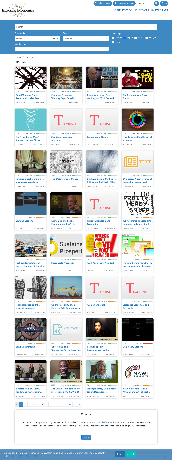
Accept (130, 454)
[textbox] (62, 49)
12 (70, 404)
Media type (20, 44)
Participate (159, 10)
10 (59, 404)
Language (117, 33)
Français (152, 38)
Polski (117, 42)
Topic (66, 33)
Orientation (123, 10)
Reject (120, 454)
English (130, 38)
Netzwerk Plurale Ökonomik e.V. (103, 422)
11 (65, 404)
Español (141, 38)
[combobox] (62, 49)
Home (18, 57)
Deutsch (118, 38)
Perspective (20, 33)
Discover (142, 10)
